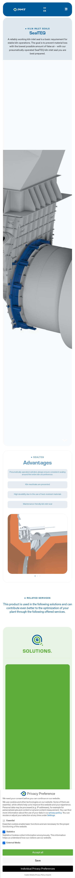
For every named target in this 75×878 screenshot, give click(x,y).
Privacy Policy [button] (40, 875)
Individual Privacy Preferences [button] (38, 868)
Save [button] (38, 860)
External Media (12, 843)
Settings (51, 815)
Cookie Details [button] (29, 875)
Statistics (10, 832)
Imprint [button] (48, 875)
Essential (9, 820)
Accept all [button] (37, 852)
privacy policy (55, 813)
